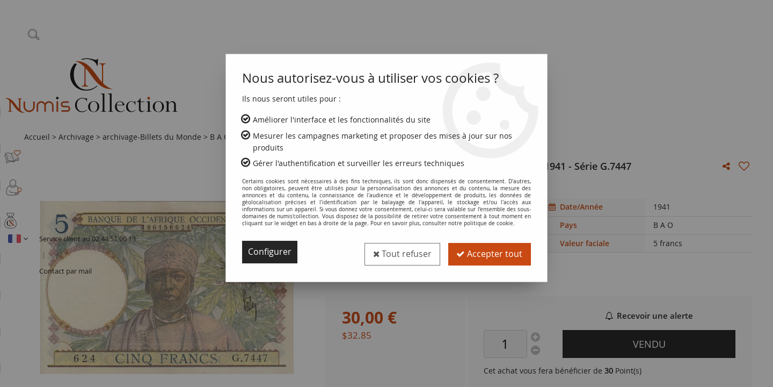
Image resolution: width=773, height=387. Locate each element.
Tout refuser (401, 252)
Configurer (269, 252)
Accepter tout (489, 252)
